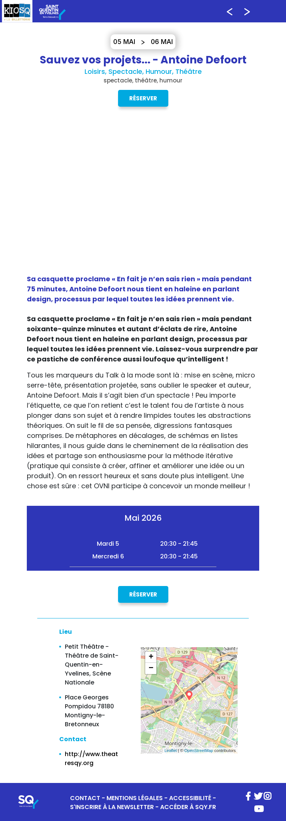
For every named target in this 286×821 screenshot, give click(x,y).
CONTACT (85, 798)
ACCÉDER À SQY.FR (188, 807)
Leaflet (171, 750)
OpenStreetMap (198, 750)
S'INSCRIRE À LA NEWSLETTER (112, 807)
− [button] (151, 668)
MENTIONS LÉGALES (135, 798)
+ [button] (151, 657)
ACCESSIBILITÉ (190, 798)
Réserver (143, 98)
